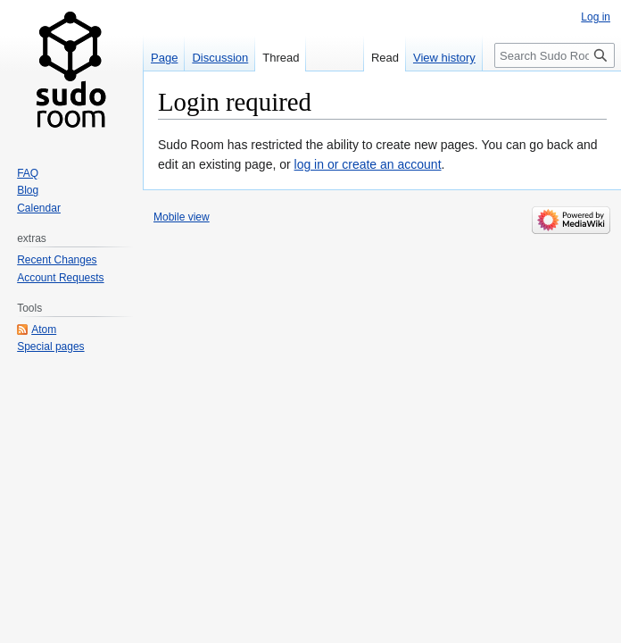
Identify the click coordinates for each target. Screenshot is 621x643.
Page (164, 57)
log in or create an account (368, 164)
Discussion (220, 57)
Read (385, 57)
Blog (27, 190)
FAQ (27, 173)
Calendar (39, 208)
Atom (43, 329)
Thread (280, 57)
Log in (595, 17)
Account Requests (60, 277)
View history (444, 57)
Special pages (50, 346)
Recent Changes (56, 260)
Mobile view (181, 217)
